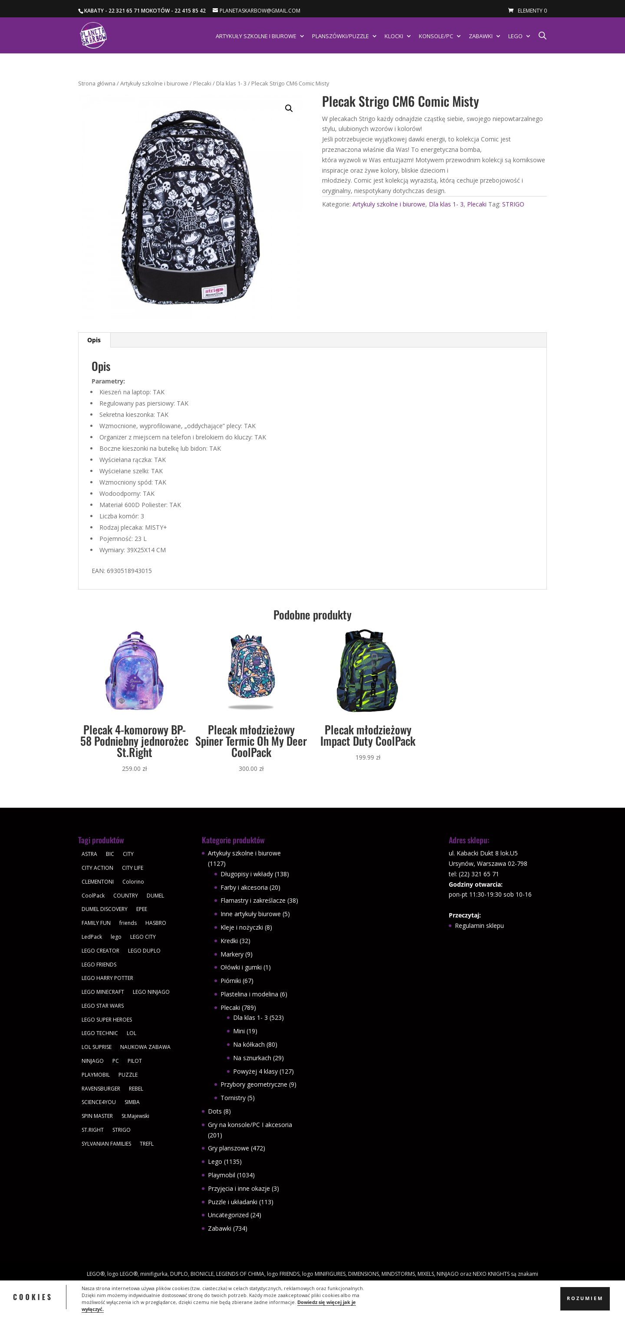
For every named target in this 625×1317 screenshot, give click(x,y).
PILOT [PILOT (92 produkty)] (135, 1061)
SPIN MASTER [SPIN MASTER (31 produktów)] (97, 1116)
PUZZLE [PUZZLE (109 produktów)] (128, 1074)
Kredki (229, 941)
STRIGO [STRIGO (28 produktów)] (121, 1130)
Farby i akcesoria (244, 887)
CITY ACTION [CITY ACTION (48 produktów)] (97, 867)
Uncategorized (228, 1215)
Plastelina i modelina (249, 994)
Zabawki (481, 36)
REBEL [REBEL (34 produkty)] (136, 1088)
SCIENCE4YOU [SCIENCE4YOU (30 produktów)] (99, 1102)
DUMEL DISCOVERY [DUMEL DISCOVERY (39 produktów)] (105, 909)
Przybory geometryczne (253, 1084)
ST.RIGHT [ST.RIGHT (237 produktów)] (93, 1130)
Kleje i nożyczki (241, 927)
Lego (515, 36)
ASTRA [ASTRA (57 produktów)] (89, 854)
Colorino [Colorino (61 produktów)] (133, 881)
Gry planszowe (228, 1148)
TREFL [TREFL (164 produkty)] (147, 1143)
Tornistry (233, 1098)
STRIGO (513, 204)
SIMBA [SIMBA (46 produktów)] (132, 1102)
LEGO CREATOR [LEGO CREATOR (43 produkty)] (100, 950)
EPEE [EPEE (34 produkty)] (141, 909)
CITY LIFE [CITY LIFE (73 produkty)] (132, 867)
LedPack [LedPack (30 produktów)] (92, 936)
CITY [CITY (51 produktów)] (128, 854)
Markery (231, 954)
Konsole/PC (436, 36)
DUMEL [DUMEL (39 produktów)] (155, 895)
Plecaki (202, 83)
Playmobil (221, 1175)
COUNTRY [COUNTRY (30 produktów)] (125, 895)
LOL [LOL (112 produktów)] (131, 1033)
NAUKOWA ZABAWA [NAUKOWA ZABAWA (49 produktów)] (145, 1047)
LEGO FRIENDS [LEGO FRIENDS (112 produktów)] (99, 964)
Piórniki (230, 980)
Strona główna (96, 83)
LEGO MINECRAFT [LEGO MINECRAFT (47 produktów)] (103, 992)
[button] (289, 108)
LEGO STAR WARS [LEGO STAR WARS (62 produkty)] (103, 1005)
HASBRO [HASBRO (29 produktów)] (155, 923)
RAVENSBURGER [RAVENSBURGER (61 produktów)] (101, 1088)
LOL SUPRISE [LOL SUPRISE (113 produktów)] (97, 1047)
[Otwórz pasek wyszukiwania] (542, 35)
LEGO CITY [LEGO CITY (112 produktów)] (143, 936)
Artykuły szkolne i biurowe (256, 36)
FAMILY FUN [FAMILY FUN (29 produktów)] (96, 923)
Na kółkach (249, 1044)
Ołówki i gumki (241, 967)
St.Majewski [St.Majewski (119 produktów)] (135, 1116)
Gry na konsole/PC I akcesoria (250, 1124)
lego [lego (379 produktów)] (116, 936)
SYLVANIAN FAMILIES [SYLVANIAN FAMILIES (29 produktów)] (106, 1143)
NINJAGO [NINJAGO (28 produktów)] (93, 1061)
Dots (215, 1111)
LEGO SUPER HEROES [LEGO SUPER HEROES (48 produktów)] (107, 1019)
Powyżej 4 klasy (255, 1071)
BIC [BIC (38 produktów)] (110, 854)
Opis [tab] (94, 340)
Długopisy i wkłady (246, 874)
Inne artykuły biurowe (250, 914)
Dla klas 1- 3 (231, 83)
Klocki (394, 36)
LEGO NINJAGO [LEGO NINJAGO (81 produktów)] (151, 992)
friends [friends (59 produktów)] (128, 923)
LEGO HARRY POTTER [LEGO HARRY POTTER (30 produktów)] (107, 978)
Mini (239, 1031)
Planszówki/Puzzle (340, 36)
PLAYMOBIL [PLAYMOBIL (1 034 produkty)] (96, 1074)
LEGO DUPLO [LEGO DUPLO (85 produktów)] (144, 950)
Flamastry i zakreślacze (253, 900)
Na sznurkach (252, 1058)
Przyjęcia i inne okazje (239, 1188)
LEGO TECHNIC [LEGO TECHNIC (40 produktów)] (100, 1033)
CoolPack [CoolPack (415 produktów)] (93, 895)
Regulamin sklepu (479, 925)
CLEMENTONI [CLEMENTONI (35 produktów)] (98, 881)
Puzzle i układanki (232, 1202)
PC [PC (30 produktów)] (115, 1061)
